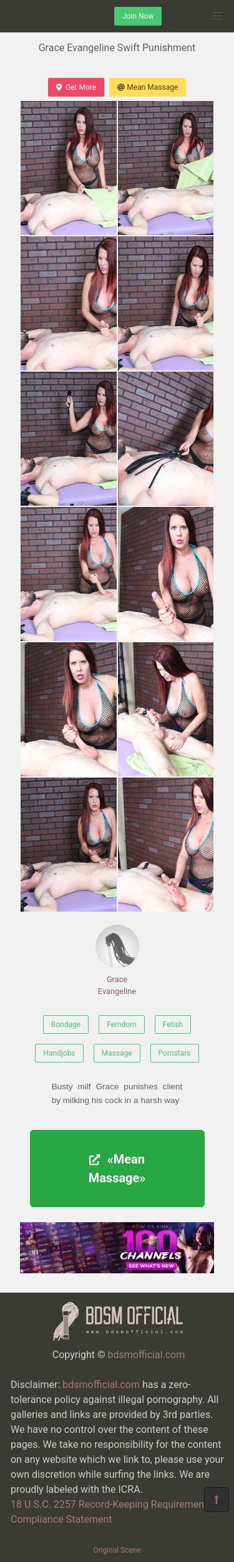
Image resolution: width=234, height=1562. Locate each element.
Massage (117, 1053)
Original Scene (117, 1550)
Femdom (122, 1024)
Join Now (138, 16)
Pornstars (174, 1053)
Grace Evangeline (117, 960)
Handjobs (59, 1053)
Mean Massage (147, 87)
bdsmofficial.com (146, 1355)
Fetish (173, 1024)
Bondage (65, 1024)
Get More (76, 87)
